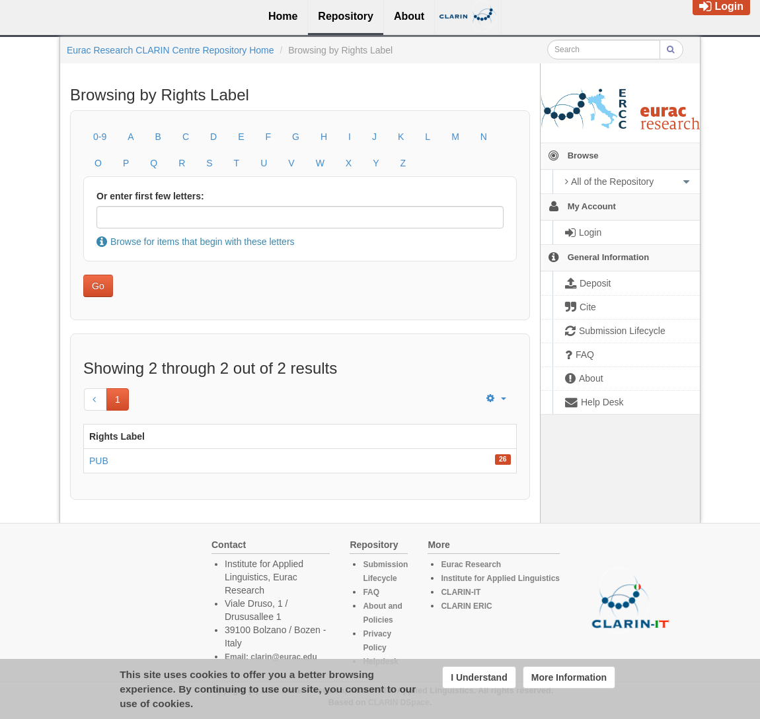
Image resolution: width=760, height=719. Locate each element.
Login (721, 6)
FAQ (371, 592)
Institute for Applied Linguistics (500, 578)
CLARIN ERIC (466, 606)
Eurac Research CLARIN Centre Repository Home (170, 50)
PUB (98, 461)
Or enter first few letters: (150, 196)
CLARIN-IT (460, 592)
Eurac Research (471, 564)
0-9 (99, 136)
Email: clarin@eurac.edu (271, 657)
